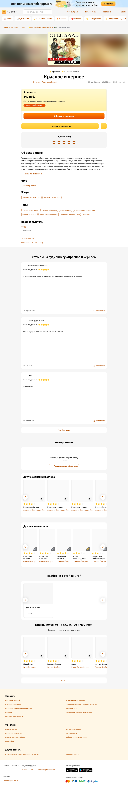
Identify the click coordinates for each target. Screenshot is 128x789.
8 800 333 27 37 (28, 770)
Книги (9, 19)
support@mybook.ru (46, 770)
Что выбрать (72, 12)
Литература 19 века (52, 197)
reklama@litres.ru (11, 781)
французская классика (70, 214)
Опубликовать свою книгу (32, 242)
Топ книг (77, 19)
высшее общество (49, 210)
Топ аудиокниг (94, 19)
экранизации (65, 210)
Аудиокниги (24, 19)
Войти (123, 12)
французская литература (84, 210)
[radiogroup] (64, 142)
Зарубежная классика (31, 197)
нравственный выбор (49, 214)
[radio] (54, 142)
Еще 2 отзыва (64, 430)
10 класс (86, 214)
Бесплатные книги (44, 19)
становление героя (30, 210)
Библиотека (90, 12)
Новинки (62, 19)
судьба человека (29, 214)
